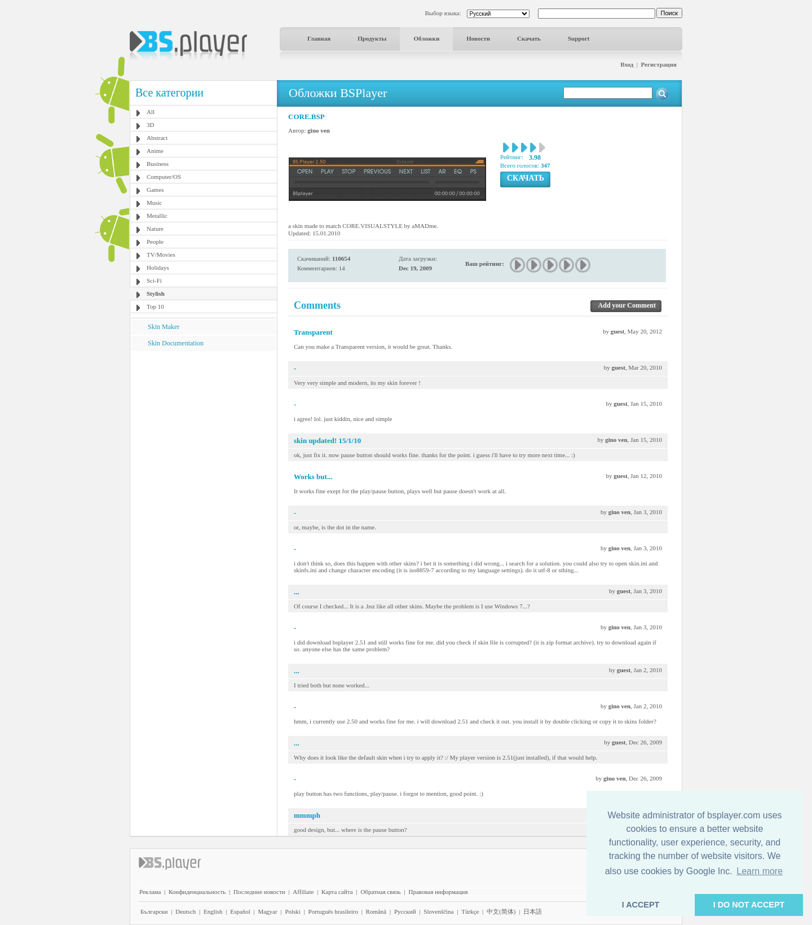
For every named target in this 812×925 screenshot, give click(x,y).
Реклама (150, 891)
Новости (478, 38)
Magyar (267, 911)
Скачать (529, 38)
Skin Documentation (176, 343)
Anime (155, 150)
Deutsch (185, 911)
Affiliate (303, 891)
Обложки (426, 38)
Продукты (372, 38)
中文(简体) (501, 911)
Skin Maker (163, 327)
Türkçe (470, 911)
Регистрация (659, 64)
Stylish (156, 293)
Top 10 (155, 306)
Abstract (157, 137)
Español (240, 911)
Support (579, 38)
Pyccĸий (405, 911)
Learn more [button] (759, 871)
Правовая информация (438, 891)
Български (154, 911)
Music (154, 202)
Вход (626, 64)
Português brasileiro (333, 911)
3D (150, 124)
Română (376, 911)
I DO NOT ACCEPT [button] (749, 904)
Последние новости (259, 891)
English (213, 911)
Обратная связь (380, 891)
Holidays (158, 267)
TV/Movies (161, 254)
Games (155, 189)
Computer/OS (164, 176)
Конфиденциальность (197, 891)
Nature (155, 228)
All (151, 111)
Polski (293, 911)
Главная (318, 38)
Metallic (157, 215)
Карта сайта (337, 891)
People (155, 241)
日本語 (532, 911)
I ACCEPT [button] (641, 904)
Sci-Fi (154, 280)
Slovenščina (438, 911)
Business (158, 163)
